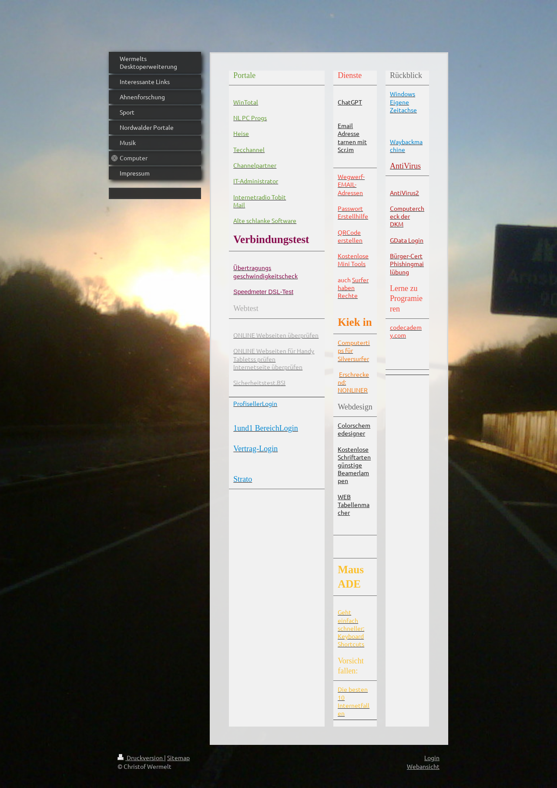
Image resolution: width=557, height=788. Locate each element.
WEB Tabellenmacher (353, 504)
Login (432, 757)
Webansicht (423, 766)
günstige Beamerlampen (353, 472)
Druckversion (140, 757)
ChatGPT (350, 102)
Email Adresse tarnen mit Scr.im (352, 137)
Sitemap (178, 757)
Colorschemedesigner (354, 429)
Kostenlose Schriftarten (354, 453)
